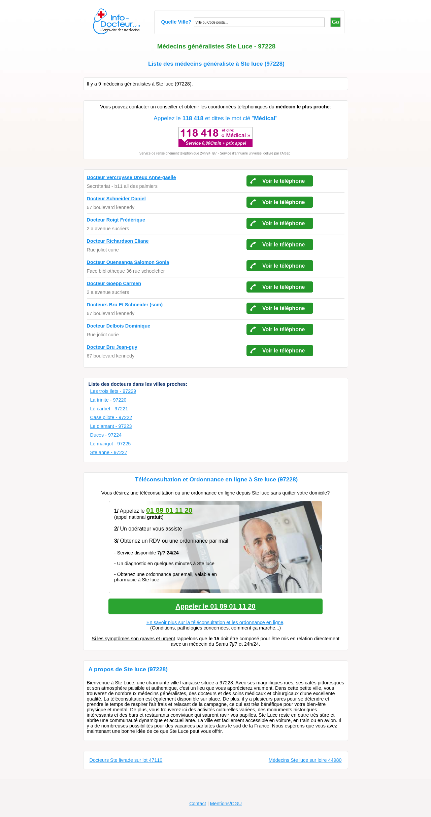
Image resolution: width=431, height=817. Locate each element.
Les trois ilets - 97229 (113, 391)
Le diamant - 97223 (111, 426)
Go (335, 22)
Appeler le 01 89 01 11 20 (215, 606)
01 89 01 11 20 (169, 510)
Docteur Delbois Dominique (119, 326)
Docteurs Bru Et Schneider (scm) (125, 304)
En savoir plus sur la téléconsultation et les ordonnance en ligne (214, 622)
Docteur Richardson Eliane (118, 241)
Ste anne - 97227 (108, 452)
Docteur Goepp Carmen (114, 283)
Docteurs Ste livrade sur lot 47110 (126, 760)
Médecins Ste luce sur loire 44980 (305, 760)
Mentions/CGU (225, 803)
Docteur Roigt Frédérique (116, 220)
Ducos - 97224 (106, 435)
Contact (197, 803)
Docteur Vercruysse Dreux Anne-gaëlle (131, 177)
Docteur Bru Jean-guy (112, 347)
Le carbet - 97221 (109, 408)
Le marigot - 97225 (110, 443)
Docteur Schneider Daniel (116, 198)
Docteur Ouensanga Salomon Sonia (128, 262)
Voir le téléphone (283, 181)
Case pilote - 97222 (111, 417)
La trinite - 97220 (108, 400)
